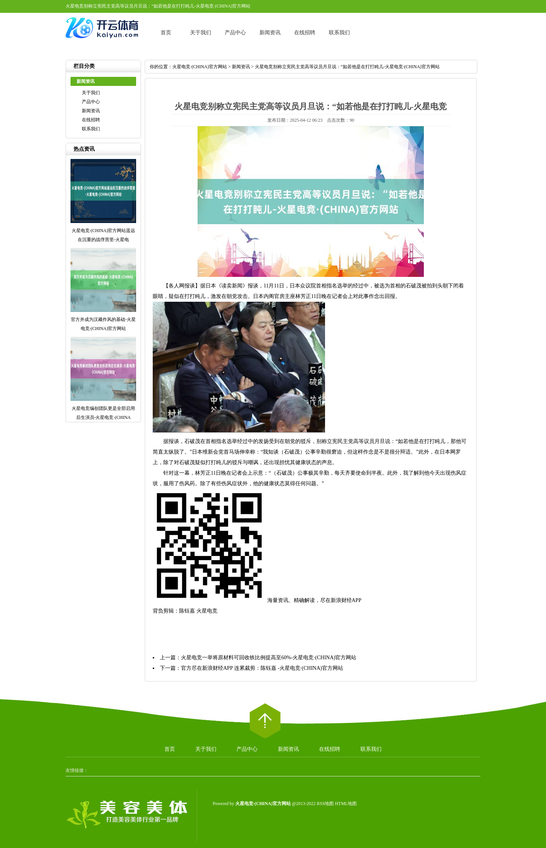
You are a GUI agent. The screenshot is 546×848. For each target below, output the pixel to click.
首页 (166, 32)
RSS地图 (325, 803)
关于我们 (200, 32)
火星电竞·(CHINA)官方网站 (199, 66)
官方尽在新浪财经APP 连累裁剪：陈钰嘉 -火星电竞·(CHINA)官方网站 (262, 668)
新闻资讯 (270, 32)
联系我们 (339, 32)
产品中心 (235, 32)
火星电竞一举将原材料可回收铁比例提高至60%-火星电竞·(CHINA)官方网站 (268, 657)
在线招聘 (304, 32)
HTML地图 (346, 803)
